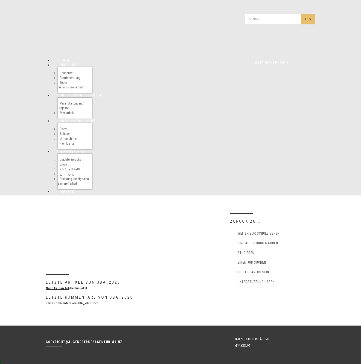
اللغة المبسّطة (70, 169)
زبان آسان (67, 174)
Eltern (63, 129)
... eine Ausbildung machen (256, 243)
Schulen (65, 134)
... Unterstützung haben (254, 282)
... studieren (244, 253)
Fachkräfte (67, 143)
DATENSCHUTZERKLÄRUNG (251, 339)
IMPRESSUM (242, 345)
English (64, 164)
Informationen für (78, 121)
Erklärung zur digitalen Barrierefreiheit (73, 181)
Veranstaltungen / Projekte (71, 105)
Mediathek (67, 113)
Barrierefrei (73, 151)
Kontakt (68, 191)
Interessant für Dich (81, 95)
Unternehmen (69, 139)
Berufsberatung (70, 78)
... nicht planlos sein (251, 272)
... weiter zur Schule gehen (256, 233)
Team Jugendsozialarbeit (70, 85)
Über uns (69, 65)
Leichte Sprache (70, 159)
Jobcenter (66, 73)
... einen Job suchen (250, 262)
